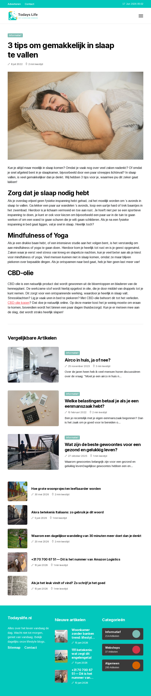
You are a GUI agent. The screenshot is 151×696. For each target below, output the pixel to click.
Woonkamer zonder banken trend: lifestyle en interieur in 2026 (83, 633)
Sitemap (14, 647)
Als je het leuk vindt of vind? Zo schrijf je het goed (68, 583)
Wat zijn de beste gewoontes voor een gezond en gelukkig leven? (103, 447)
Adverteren (14, 3)
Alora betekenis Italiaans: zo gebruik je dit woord (67, 512)
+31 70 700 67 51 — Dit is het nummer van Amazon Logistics (75, 559)
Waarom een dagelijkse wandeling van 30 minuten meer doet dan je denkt (86, 536)
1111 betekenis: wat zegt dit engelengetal (82, 653)
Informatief (15, 35)
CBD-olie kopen (18, 302)
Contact (29, 3)
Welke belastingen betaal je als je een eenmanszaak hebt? (101, 403)
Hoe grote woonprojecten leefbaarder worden (66, 489)
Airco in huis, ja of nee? (87, 360)
